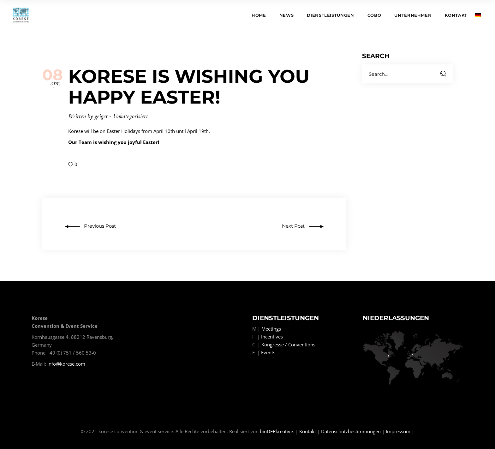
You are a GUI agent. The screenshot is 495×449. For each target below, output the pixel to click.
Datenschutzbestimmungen (351, 431)
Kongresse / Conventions (288, 344)
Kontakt (307, 431)
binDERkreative (276, 431)
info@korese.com (66, 364)
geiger (101, 116)
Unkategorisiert (130, 116)
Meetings (271, 329)
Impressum (398, 431)
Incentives (272, 336)
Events (268, 352)
